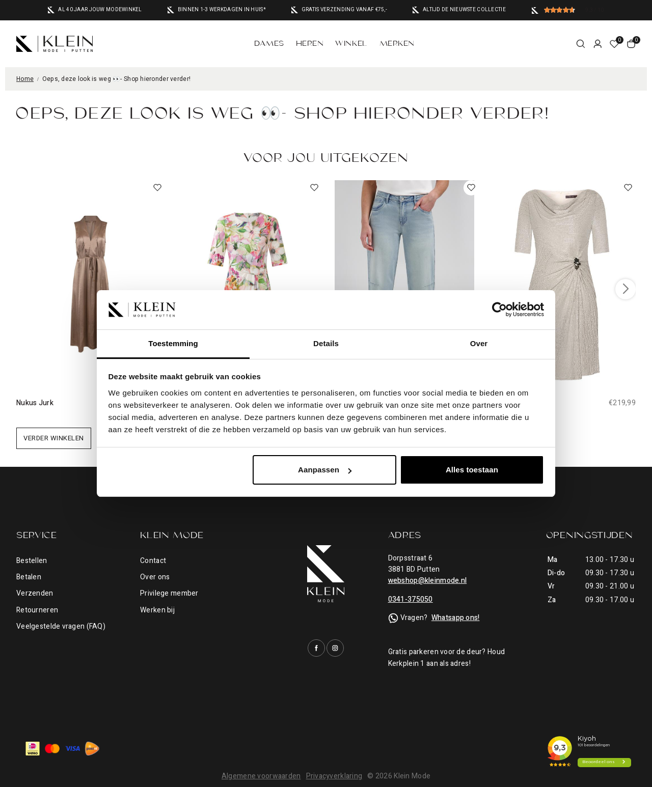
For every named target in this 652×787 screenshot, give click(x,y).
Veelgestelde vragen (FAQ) (60, 626)
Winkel (351, 43)
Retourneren (37, 610)
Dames (269, 43)
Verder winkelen (53, 438)
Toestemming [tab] (173, 343)
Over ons (155, 577)
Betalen (28, 577)
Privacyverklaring (334, 776)
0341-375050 (410, 599)
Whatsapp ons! (455, 617)
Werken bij (157, 610)
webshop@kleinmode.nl (427, 580)
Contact (153, 560)
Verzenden (34, 593)
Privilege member (169, 593)
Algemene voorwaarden (261, 776)
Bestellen (31, 560)
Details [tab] (326, 343)
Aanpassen (324, 469)
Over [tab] (479, 343)
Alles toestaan (472, 469)
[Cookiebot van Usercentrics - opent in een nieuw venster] (499, 309)
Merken (397, 43)
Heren (310, 43)
